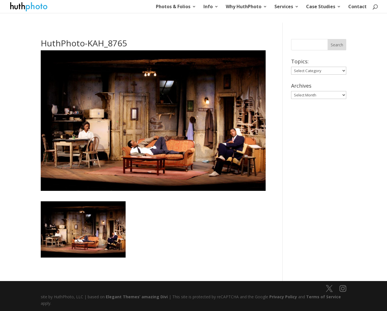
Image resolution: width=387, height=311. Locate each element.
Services (283, 7)
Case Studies (320, 7)
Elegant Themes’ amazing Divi (136, 296)
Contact (357, 7)
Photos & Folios (173, 7)
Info (208, 7)
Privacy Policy (283, 296)
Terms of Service (323, 296)
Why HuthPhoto (243, 7)
